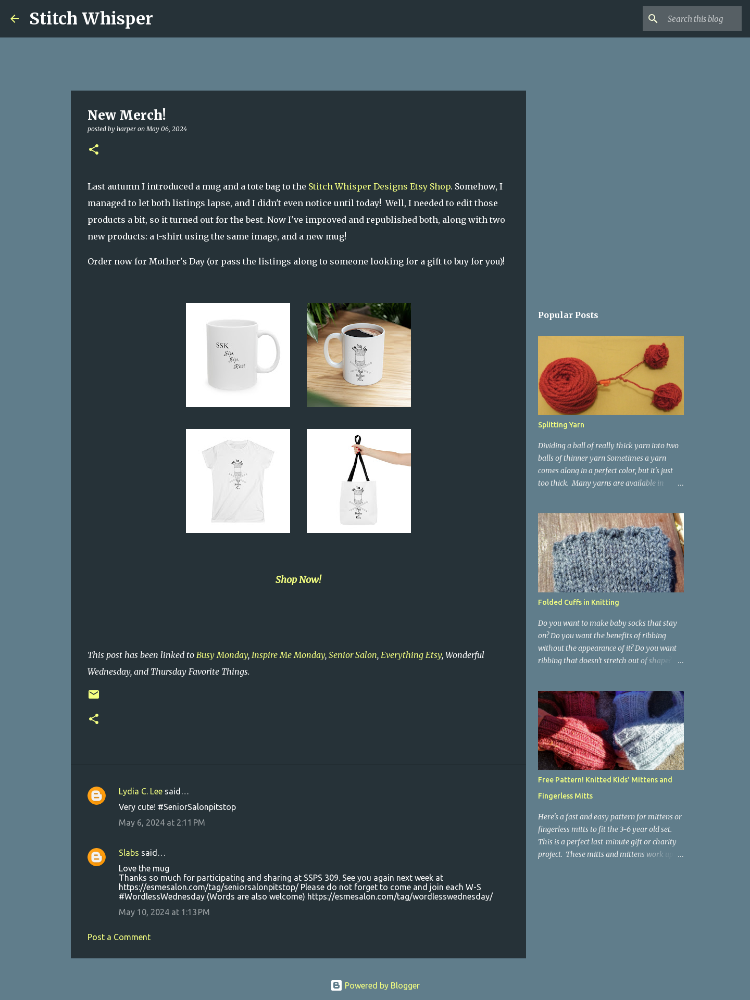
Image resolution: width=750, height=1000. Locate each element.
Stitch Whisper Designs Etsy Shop (379, 186)
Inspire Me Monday (288, 655)
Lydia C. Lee (140, 791)
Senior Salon (353, 655)
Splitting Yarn (561, 425)
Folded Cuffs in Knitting (578, 602)
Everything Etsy (411, 655)
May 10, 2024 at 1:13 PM (164, 912)
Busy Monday (222, 655)
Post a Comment (119, 937)
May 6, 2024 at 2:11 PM (162, 822)
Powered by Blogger (375, 985)
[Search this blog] (687, 18)
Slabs (129, 852)
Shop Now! (298, 580)
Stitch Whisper (91, 18)
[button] (94, 150)
